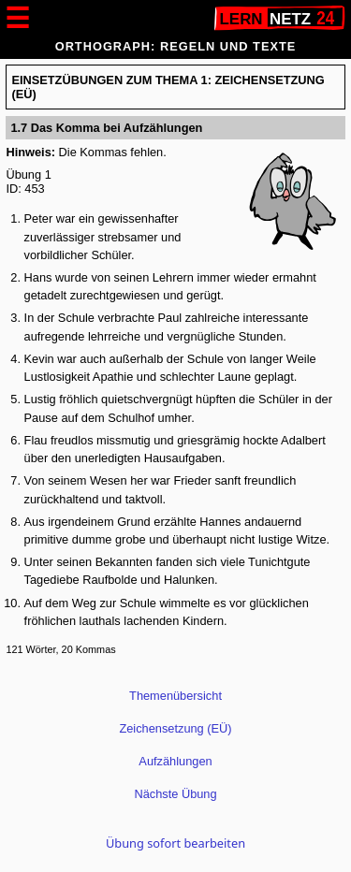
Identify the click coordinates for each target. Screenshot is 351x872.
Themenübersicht (175, 696)
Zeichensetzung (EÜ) (175, 728)
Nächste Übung (175, 794)
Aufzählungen (175, 761)
